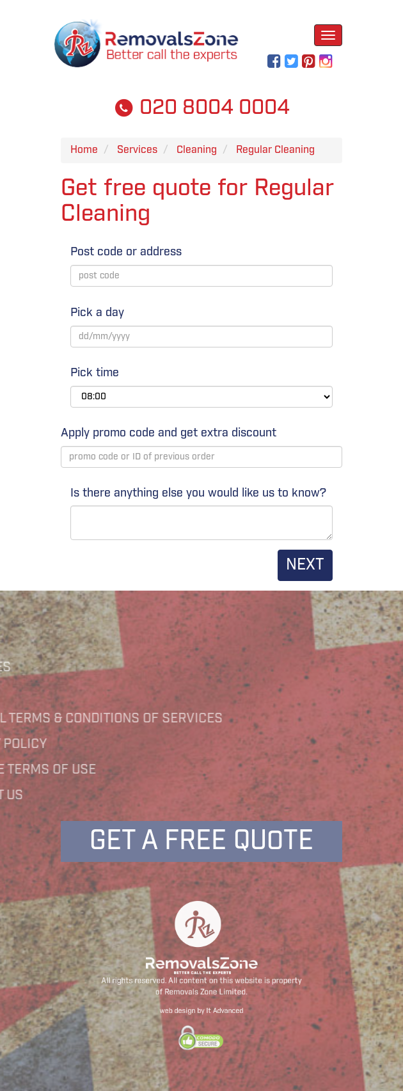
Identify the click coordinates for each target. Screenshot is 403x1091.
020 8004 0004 (202, 108)
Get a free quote (201, 841)
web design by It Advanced (201, 1004)
